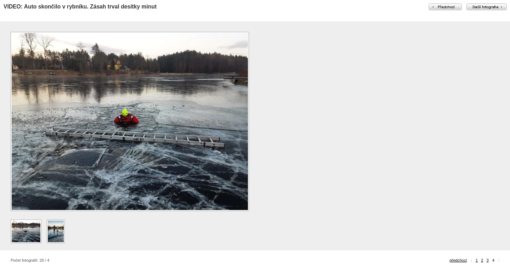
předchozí (458, 260)
